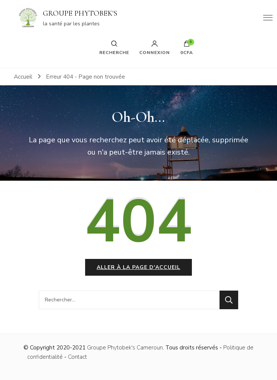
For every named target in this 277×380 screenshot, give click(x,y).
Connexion (154, 48)
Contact (77, 357)
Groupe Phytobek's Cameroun (125, 347)
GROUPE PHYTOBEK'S (80, 13)
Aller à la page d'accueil (138, 267)
